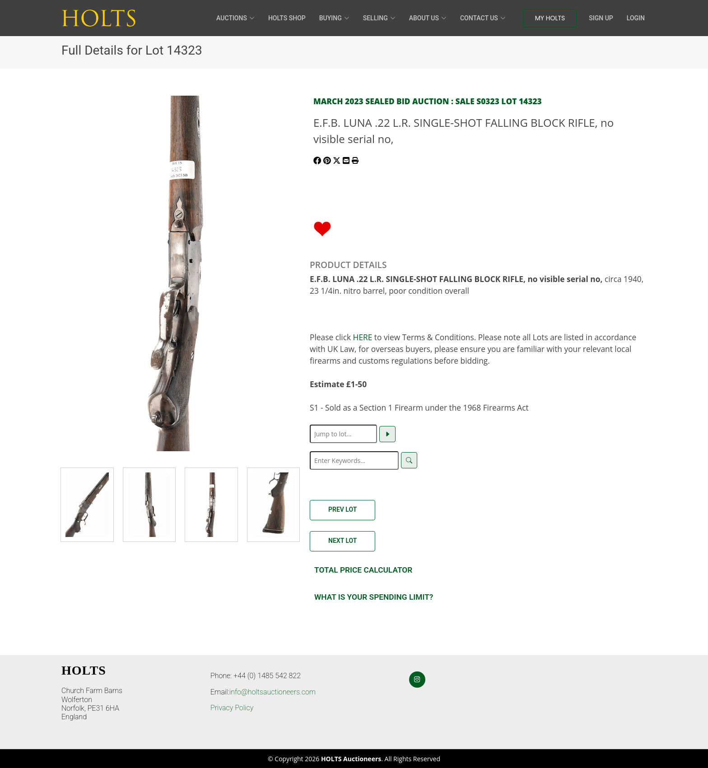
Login (636, 18)
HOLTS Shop (287, 18)
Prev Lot (342, 509)
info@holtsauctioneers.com (272, 692)
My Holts (550, 18)
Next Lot (342, 540)
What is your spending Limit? (373, 596)
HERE (363, 337)
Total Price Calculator (363, 569)
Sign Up (601, 18)
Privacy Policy (231, 707)
